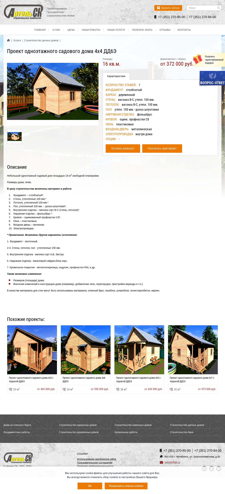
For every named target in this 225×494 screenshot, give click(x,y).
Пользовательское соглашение (94, 462)
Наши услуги (116, 29)
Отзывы (165, 29)
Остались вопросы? (122, 148)
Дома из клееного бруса (17, 425)
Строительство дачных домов (187, 425)
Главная (40, 29)
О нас (56, 29)
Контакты (184, 29)
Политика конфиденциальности (95, 466)
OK (90, 486)
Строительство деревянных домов (79, 432)
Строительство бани (181, 432)
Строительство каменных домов (133, 425)
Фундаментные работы (17, 432)
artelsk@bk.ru (170, 462)
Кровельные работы (126, 432)
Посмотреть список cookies (126, 486)
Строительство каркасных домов (78, 425)
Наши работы (91, 29)
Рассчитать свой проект (162, 148)
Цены (71, 29)
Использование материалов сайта (96, 459)
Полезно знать (142, 29)
